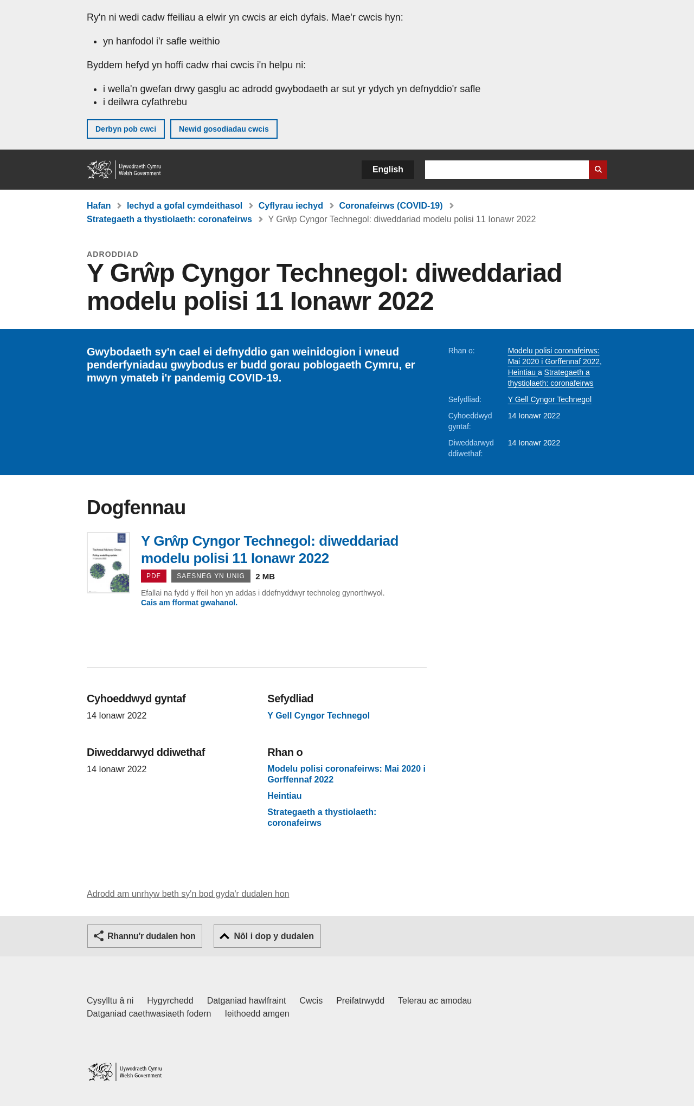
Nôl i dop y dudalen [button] (274, 936)
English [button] (387, 169)
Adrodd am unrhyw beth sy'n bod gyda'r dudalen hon (188, 893)
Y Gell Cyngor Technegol (550, 399)
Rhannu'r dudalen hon (151, 936)
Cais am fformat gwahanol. (189, 602)
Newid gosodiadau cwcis (224, 129)
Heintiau (523, 372)
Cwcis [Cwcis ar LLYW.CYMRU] (311, 1000)
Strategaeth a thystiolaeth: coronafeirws (169, 219)
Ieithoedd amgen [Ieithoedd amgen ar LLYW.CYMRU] (257, 1013)
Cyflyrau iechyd (291, 205)
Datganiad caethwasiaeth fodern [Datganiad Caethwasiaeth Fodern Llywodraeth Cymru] (149, 1013)
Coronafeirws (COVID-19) (390, 205)
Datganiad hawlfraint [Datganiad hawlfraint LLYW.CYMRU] (246, 1000)
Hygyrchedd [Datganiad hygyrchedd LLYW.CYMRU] (170, 1000)
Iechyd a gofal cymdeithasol (184, 205)
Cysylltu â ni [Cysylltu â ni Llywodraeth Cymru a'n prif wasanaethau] (110, 1000)
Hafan (99, 205)
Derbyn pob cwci (125, 129)
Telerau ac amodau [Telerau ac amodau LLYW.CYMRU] (435, 1000)
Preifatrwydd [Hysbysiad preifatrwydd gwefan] (360, 1000)
